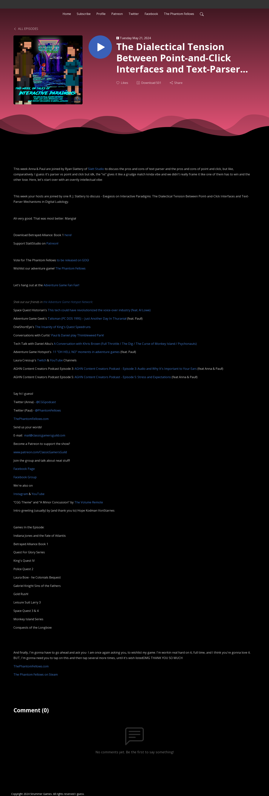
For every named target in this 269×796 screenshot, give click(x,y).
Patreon (117, 14)
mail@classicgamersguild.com (44, 435)
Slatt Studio (96, 169)
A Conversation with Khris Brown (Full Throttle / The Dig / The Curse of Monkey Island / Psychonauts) (125, 344)
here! (68, 235)
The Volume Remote (88, 502)
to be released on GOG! (73, 260)
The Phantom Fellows (179, 14)
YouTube (57, 360)
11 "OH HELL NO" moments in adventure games (86, 352)
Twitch (41, 360)
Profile (101, 14)
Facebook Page (24, 469)
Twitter (134, 14)
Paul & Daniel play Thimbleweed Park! (77, 335)
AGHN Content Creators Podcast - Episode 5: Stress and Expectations (123, 377)
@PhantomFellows (48, 410)
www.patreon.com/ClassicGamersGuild (40, 452)
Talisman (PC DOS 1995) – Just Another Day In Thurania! (87, 318)
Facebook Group (25, 477)
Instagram (20, 494)
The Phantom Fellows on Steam (35, 674)
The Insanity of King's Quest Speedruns (63, 327)
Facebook (151, 14)
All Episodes (25, 29)
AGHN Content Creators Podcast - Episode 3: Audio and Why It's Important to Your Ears (136, 369)
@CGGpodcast (46, 402)
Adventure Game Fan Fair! (61, 285)
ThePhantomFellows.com (31, 419)
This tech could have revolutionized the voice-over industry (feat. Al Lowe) (99, 310)
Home (67, 14)
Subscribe (84, 14)
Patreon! (52, 243)
